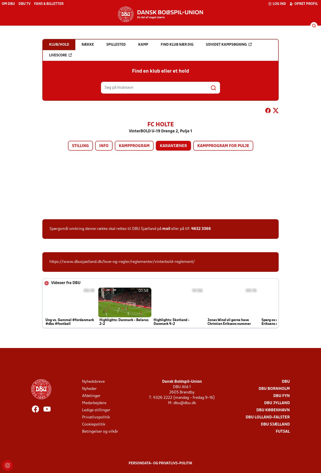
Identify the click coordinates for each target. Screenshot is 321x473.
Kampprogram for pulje (223, 146)
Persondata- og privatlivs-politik (160, 463)
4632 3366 (201, 229)
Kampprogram (134, 146)
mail (166, 229)
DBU (286, 382)
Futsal (283, 432)
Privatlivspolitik (96, 417)
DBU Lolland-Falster (268, 417)
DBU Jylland (277, 403)
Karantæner (173, 146)
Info (104, 146)
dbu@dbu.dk (184, 403)
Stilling (80, 146)
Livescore (60, 55)
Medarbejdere (94, 403)
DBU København (273, 410)
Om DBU (8, 4)
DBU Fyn (281, 396)
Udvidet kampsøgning (229, 44)
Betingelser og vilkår (100, 432)
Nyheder (89, 389)
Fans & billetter (49, 4)
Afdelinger (91, 396)
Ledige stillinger (96, 410)
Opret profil (304, 4)
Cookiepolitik (93, 424)
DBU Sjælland (275, 424)
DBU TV (25, 4)
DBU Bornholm (274, 389)
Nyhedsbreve (93, 382)
